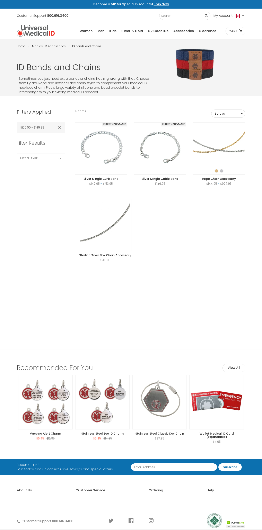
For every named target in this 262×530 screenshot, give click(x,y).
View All (234, 321)
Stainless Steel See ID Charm (102, 387)
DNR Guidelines (200, 502)
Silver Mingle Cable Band (160, 179)
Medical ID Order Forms (91, 481)
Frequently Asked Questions (94, 460)
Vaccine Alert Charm (45, 387)
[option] (216, 171)
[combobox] (184, 16)
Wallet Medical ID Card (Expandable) (217, 388)
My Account (223, 15)
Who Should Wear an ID (207, 460)
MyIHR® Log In (27, 474)
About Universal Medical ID (38, 453)
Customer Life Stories (33, 481)
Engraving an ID (201, 481)
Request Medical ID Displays (152, 467)
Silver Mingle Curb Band (101, 179)
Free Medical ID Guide (205, 453)
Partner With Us (142, 460)
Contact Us (82, 453)
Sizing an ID (197, 474)
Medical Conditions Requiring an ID (216, 488)
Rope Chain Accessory (219, 179)
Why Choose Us (29, 460)
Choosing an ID (201, 467)
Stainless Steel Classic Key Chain (159, 387)
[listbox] (219, 167)
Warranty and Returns (90, 474)
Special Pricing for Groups (150, 474)
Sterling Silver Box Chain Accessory (105, 255)
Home (21, 46)
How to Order (140, 453)
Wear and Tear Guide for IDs (211, 495)
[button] (240, 16)
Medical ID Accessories (49, 46)
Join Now (161, 4)
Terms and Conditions (90, 467)
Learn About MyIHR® (32, 467)
